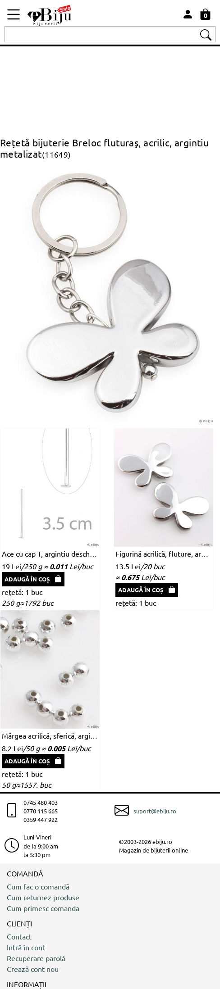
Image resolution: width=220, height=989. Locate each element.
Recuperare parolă (36, 957)
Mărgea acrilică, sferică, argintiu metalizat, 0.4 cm (50, 735)
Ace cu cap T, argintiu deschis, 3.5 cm (50, 553)
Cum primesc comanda (43, 907)
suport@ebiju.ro (154, 811)
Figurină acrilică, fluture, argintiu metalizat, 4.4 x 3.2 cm (163, 553)
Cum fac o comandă (38, 886)
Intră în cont (26, 947)
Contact (19, 936)
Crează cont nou (33, 968)
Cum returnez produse (43, 897)
